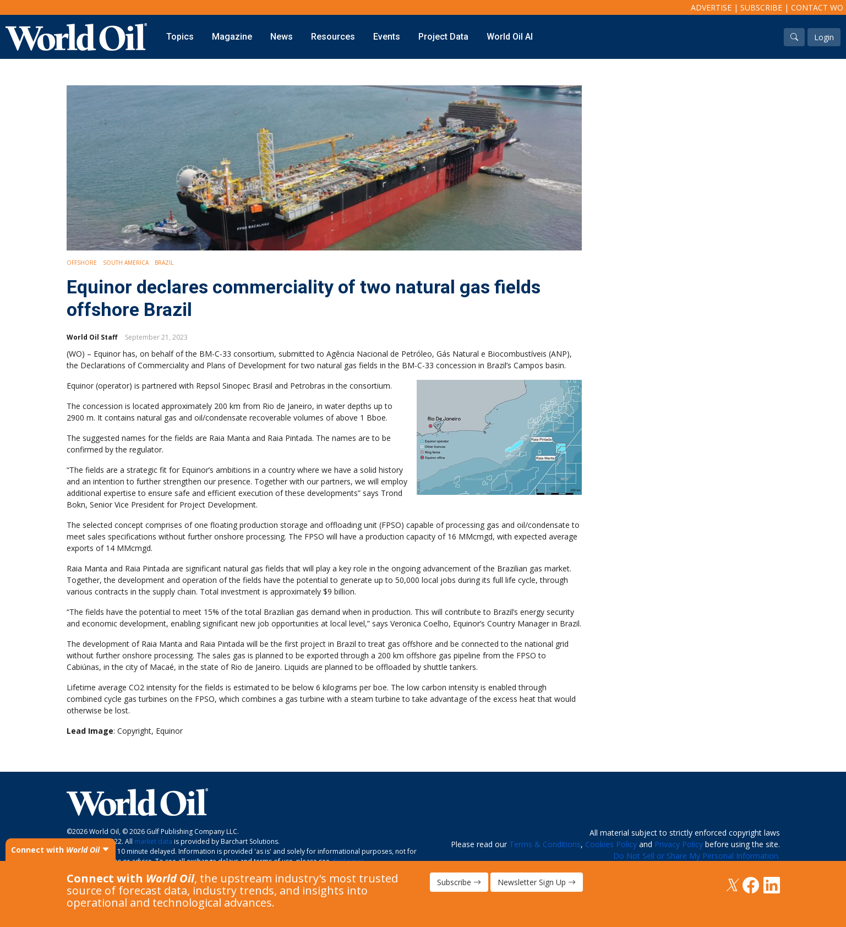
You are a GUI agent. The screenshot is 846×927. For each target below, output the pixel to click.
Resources (333, 36)
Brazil (164, 262)
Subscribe (761, 7)
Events (386, 36)
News (281, 36)
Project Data (443, 36)
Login (824, 37)
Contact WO (817, 7)
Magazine (232, 36)
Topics (180, 36)
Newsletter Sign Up (537, 882)
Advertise (711, 7)
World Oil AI (510, 36)
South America (126, 262)
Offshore (82, 262)
